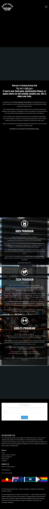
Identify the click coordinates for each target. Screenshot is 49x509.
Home (3, 453)
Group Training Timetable (8, 455)
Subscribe (4, 460)
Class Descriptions (7, 456)
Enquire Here (5, 458)
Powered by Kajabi (24, 505)
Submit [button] (25, 417)
